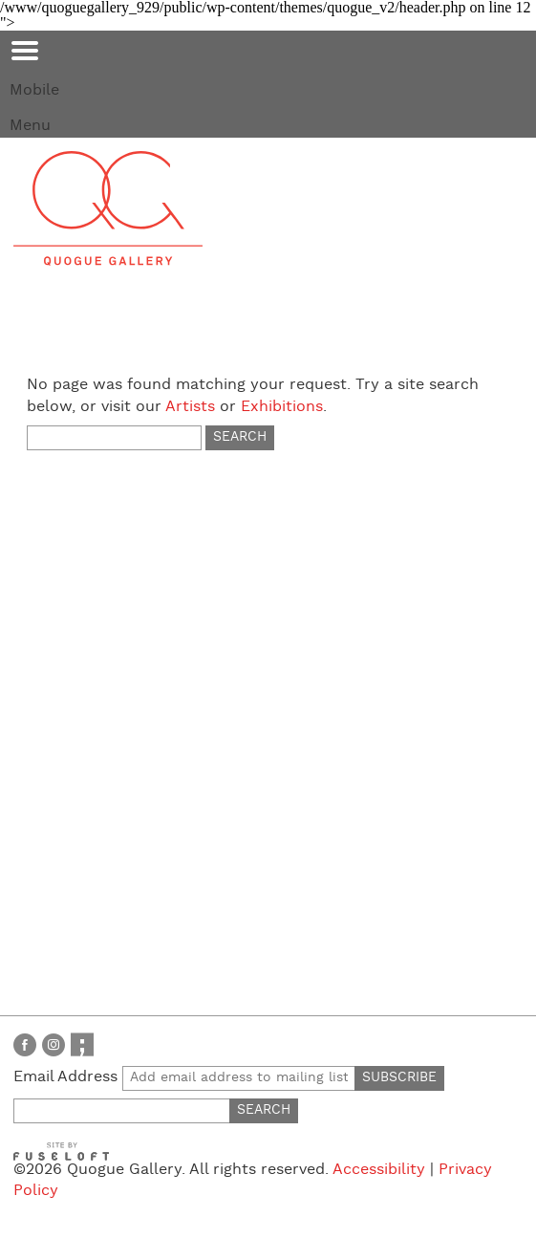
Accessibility (378, 1170)
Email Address (184, 1077)
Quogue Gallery (108, 208)
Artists (190, 407)
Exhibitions (282, 407)
